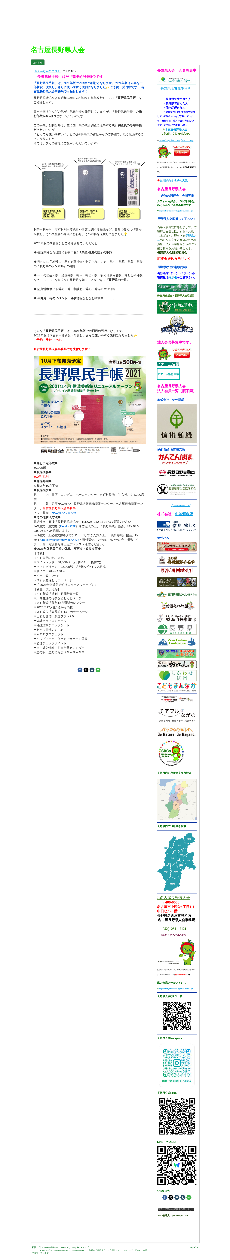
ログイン (194, 1247)
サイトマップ (82, 1247)
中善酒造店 (184, 514)
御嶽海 (161, 295)
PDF (73, 526)
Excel (63, 526)
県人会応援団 (187, 295)
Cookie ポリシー (67, 1247)
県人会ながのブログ (48, 71)
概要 (34, 1247)
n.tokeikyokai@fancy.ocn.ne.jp (59, 539)
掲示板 (172, 277)
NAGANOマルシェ (64, 512)
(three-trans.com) (181, 505)
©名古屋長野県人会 (173, 898)
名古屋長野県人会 (176, 129)
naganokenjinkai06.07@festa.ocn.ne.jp (176, 140)
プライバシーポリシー (48, 1247)
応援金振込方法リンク (174, 259)
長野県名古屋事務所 (176, 88)
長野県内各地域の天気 (174, 180)
